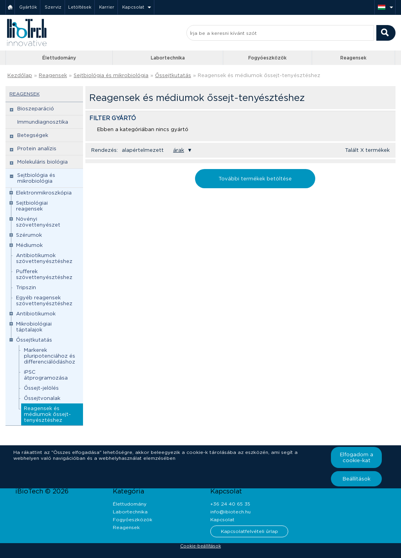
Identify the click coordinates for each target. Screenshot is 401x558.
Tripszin (26, 287)
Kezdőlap (19, 75)
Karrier (106, 7)
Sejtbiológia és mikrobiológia (111, 75)
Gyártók (28, 7)
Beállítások (356, 479)
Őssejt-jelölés (41, 388)
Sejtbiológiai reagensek (32, 206)
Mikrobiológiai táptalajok (34, 327)
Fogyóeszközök (267, 58)
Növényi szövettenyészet (38, 222)
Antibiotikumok (36, 314)
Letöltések (79, 7)
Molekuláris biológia (42, 162)
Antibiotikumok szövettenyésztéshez (44, 258)
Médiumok (29, 245)
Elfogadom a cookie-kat (356, 457)
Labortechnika (168, 58)
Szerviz (53, 7)
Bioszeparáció (35, 109)
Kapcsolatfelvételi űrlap (249, 531)
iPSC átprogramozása (46, 375)
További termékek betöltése (255, 179)
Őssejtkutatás (173, 75)
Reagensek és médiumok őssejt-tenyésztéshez (259, 75)
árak (178, 150)
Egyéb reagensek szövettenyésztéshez (44, 300)
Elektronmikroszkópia (44, 193)
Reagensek (353, 58)
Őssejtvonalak (42, 398)
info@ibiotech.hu (230, 512)
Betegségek (32, 135)
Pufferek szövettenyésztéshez (44, 274)
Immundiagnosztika (42, 122)
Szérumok (29, 235)
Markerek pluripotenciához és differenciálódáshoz (49, 356)
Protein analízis (36, 148)
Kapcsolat (133, 7)
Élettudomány (59, 58)
